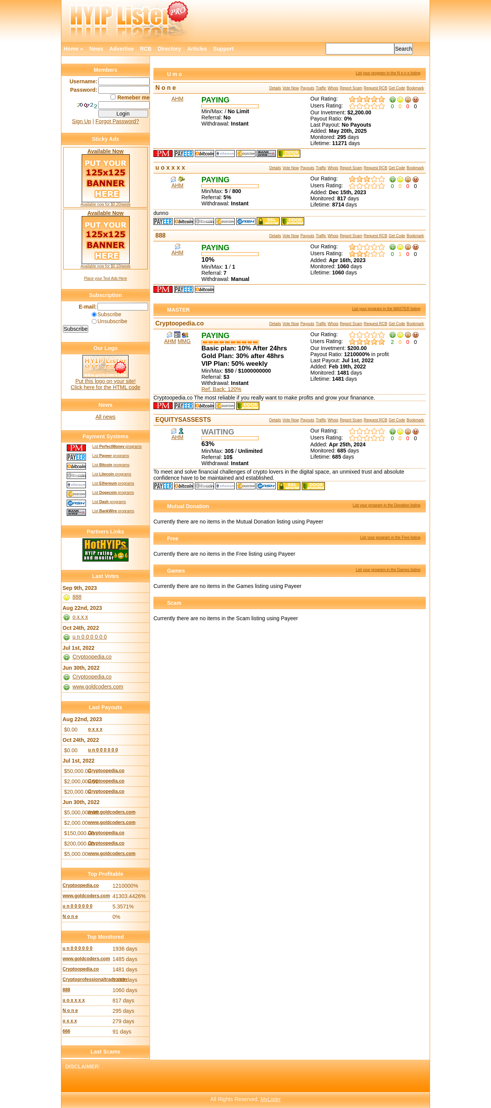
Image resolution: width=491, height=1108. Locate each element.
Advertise (121, 49)
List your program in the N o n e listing (388, 73)
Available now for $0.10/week (105, 266)
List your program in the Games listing (388, 570)
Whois (333, 88)
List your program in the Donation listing (386, 505)
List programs (117, 446)
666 (66, 1031)
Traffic (321, 88)
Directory (169, 49)
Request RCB (375, 88)
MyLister (270, 1099)
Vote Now (290, 88)
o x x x (80, 617)
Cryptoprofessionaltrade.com (86, 979)
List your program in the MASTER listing (386, 309)
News (96, 49)
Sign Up (81, 121)
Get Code (397, 88)
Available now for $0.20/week (105, 204)
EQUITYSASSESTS (183, 419)
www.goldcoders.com (97, 687)
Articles (197, 49)
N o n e (165, 87)
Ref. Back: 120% (221, 389)
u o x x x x (170, 167)
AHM (177, 99)
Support (223, 49)
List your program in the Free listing (390, 537)
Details (275, 88)
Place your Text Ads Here (105, 278)
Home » (73, 49)
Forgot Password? (117, 121)
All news (105, 417)
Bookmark (415, 88)
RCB (146, 49)
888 (160, 235)
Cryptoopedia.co (179, 323)
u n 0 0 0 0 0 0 (89, 637)
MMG (184, 341)
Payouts (307, 88)
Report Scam (351, 88)
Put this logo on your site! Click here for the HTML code (105, 384)
